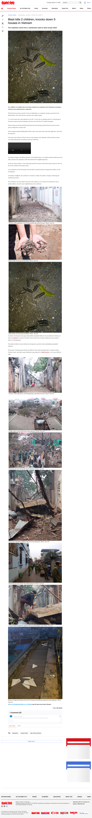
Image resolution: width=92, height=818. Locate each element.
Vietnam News (11, 8)
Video (81, 8)
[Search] (72, 2)
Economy (45, 8)
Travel (36, 8)
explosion (15, 733)
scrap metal (24, 733)
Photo (89, 8)
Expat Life (65, 8)
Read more (31, 741)
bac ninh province (35, 733)
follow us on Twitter (26, 704)
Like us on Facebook (13, 704)
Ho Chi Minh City (25, 8)
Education (55, 8)
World (74, 8)
